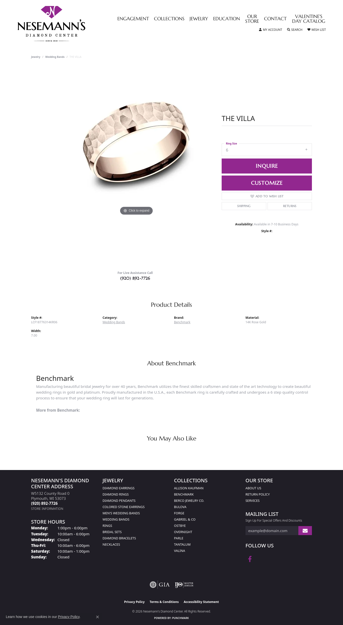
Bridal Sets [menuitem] (112, 532)
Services (252, 500)
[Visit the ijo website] (184, 584)
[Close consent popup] (97, 616)
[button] (270, 30)
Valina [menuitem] (179, 550)
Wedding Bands (55, 57)
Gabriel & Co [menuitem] (185, 519)
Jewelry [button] (199, 19)
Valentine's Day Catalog (308, 19)
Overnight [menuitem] (183, 532)
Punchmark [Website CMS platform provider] (180, 618)
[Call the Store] (44, 503)
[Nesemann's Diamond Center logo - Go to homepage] (67, 24)
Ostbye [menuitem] (180, 525)
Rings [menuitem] (107, 525)
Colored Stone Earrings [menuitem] (124, 507)
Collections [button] (169, 19)
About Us (253, 488)
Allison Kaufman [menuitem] (189, 488)
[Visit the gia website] (160, 584)
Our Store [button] (252, 19)
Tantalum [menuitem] (182, 544)
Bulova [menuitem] (180, 507)
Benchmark (182, 322)
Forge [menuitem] (179, 513)
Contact (275, 19)
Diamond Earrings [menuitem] (118, 488)
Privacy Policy (134, 602)
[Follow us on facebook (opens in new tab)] (250, 559)
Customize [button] (267, 183)
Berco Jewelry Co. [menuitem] (189, 500)
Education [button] (226, 19)
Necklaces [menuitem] (111, 544)
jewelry (35, 57)
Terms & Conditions (164, 602)
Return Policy (257, 494)
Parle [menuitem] (178, 538)
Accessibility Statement (201, 602)
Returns (289, 206)
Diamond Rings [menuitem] (116, 494)
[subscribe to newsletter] (305, 530)
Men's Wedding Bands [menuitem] (121, 513)
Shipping (243, 206)
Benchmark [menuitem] (184, 494)
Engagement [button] (133, 19)
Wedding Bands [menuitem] (116, 519)
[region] (136, 166)
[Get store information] (47, 509)
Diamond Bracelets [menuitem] (119, 538)
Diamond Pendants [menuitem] (119, 500)
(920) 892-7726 (135, 278)
